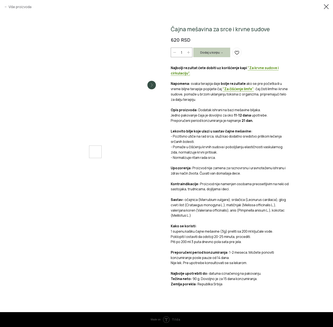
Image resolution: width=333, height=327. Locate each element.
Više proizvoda (19, 6)
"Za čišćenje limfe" (238, 89)
